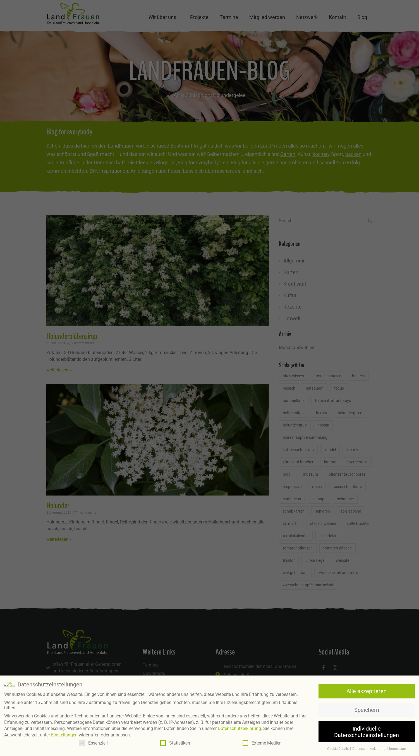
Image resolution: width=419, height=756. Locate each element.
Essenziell (93, 743)
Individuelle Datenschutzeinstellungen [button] (366, 731)
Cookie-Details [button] (338, 749)
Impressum (397, 749)
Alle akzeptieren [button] (366, 691)
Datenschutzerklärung (239, 728)
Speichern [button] (366, 710)
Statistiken (175, 743)
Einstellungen (64, 734)
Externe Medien (262, 743)
